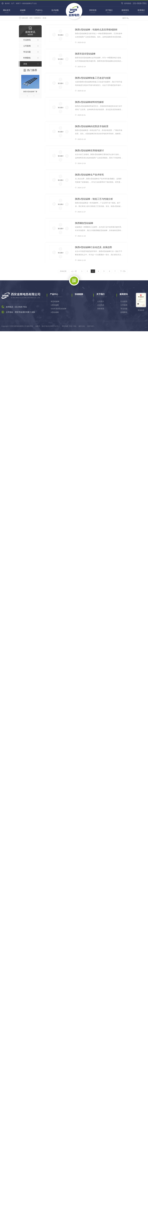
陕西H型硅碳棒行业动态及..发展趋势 (92, 245)
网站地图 (65, 324)
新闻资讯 (37, 18)
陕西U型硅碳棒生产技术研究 (89, 173)
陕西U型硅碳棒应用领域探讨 (89, 149)
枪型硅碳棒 (55, 299)
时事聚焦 (124, 310)
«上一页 (74, 269)
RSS (70, 324)
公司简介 (100, 299)
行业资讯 (124, 299)
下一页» (123, 269)
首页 (31, 18)
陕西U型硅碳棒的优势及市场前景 (91, 125)
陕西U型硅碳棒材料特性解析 (89, 101)
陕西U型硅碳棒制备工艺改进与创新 (92, 77)
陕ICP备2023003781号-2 (51, 324)
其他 (44, 18)
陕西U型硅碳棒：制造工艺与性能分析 (93, 197)
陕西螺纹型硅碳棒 (83, 221)
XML (74, 324)
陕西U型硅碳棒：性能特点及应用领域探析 (95, 29)
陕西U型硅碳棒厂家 (30, 91)
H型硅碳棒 (55, 310)
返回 (125, 18)
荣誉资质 (100, 306)
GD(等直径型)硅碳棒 (58, 306)
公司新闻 (124, 303)
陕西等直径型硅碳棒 (84, 53)
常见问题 (124, 306)
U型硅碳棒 (55, 303)
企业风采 (100, 303)
